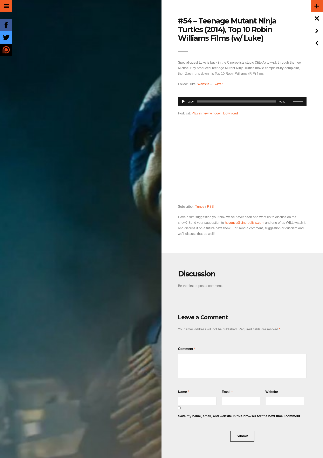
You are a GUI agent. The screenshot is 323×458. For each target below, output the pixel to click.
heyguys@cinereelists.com (244, 222)
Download (230, 113)
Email (226, 392)
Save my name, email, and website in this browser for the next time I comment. (239, 416)
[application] (242, 100)
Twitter (217, 84)
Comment (185, 349)
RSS (210, 206)
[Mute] (290, 95)
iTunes (199, 206)
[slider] (236, 101)
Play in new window (206, 113)
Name (182, 392)
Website (203, 84)
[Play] (183, 101)
